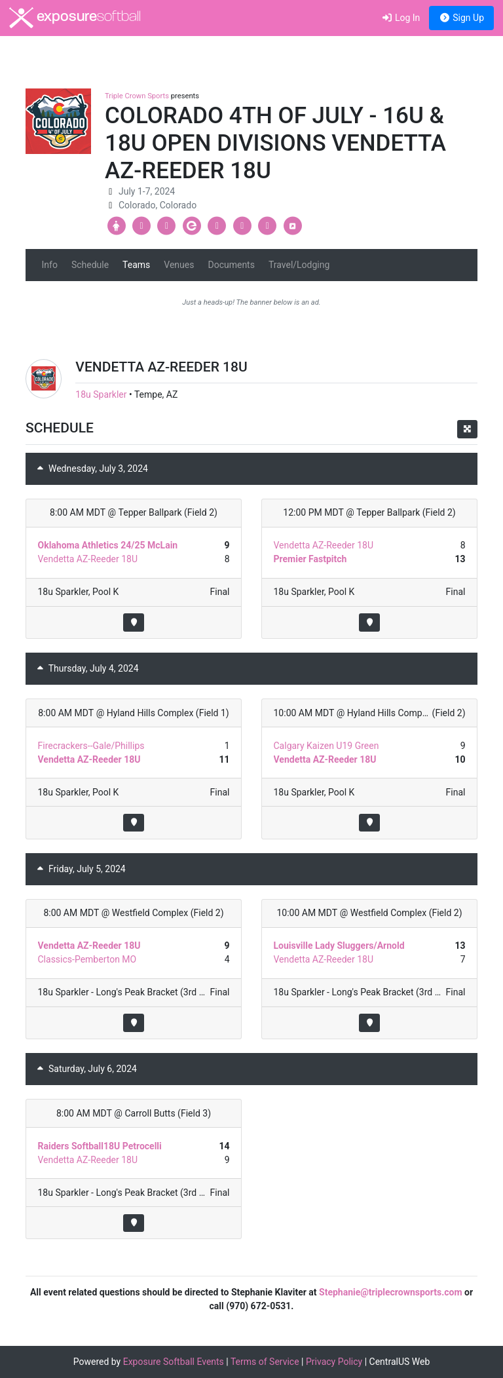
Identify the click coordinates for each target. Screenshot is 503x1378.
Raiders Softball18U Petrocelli (100, 1146)
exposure (75, 17)
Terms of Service (265, 1361)
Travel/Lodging (299, 264)
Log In (400, 17)
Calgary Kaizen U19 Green (326, 745)
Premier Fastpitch (310, 559)
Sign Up (461, 17)
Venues (179, 264)
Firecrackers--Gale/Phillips (91, 745)
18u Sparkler (100, 394)
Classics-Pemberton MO (87, 959)
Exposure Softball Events (173, 1361)
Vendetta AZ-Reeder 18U (88, 559)
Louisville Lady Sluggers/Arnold (339, 945)
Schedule (90, 264)
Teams (136, 264)
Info (50, 264)
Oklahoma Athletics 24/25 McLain (108, 545)
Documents (231, 264)
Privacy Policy (334, 1361)
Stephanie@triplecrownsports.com (390, 1292)
